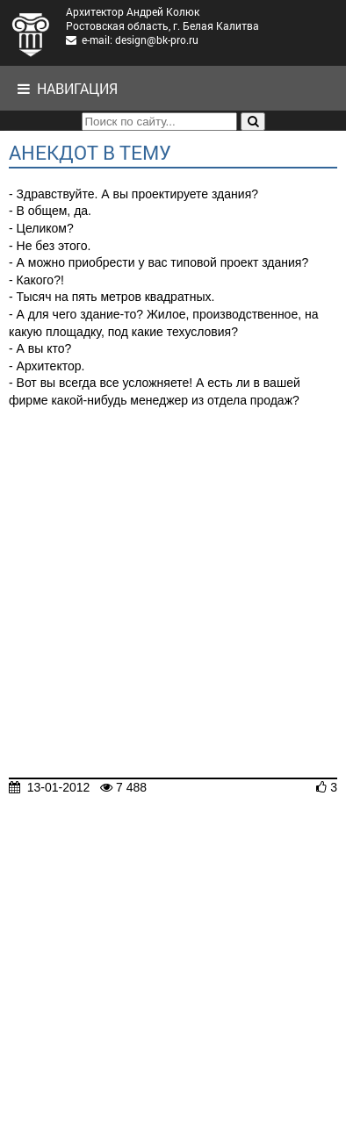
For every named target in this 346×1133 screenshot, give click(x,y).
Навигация (68, 88)
